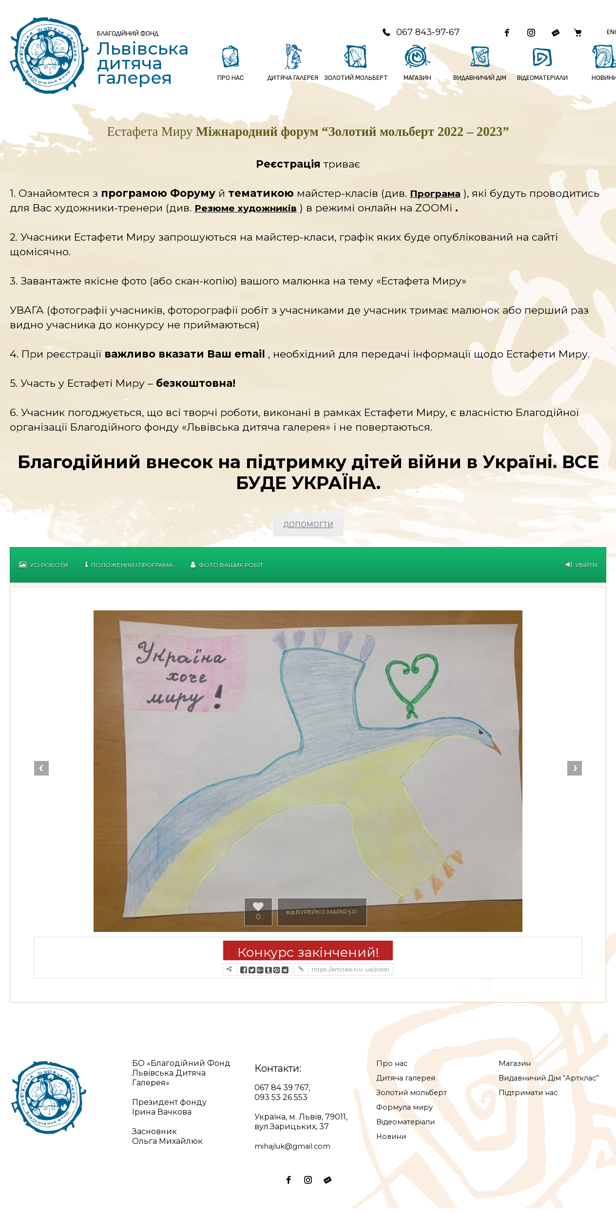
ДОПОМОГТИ (308, 529)
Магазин (516, 1068)
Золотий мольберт (414, 1097)
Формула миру (407, 1112)
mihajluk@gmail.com (295, 1151)
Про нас (392, 1068)
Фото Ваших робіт (227, 570)
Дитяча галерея (409, 1082)
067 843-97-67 (404, 34)
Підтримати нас (531, 1107)
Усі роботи (43, 570)
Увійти (581, 570)
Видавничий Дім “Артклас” (534, 1087)
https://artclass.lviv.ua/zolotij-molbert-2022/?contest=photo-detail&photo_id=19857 (350, 974)
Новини (392, 1141)
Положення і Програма (129, 570)
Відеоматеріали (408, 1126)
